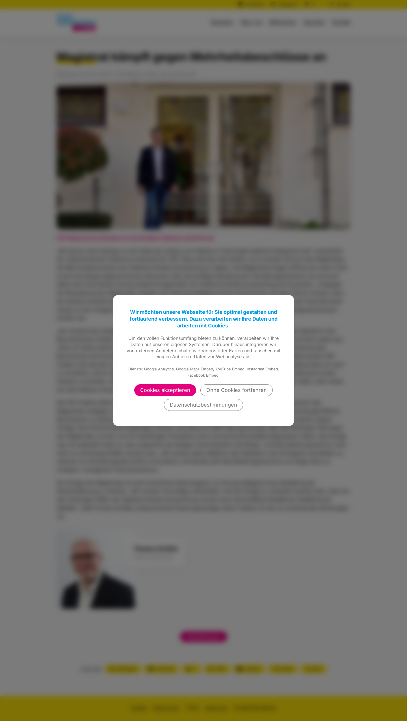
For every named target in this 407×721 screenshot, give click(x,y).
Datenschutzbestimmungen (203, 405)
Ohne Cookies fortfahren (236, 390)
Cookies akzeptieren (165, 390)
